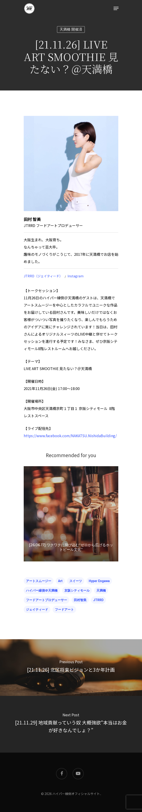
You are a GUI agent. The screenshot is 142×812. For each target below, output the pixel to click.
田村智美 (80, 600)
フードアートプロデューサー (46, 600)
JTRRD (98, 600)
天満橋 (101, 590)
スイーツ (75, 581)
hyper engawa (99, 581)
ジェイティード (37, 609)
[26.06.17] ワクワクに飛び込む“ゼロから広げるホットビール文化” (71, 547)
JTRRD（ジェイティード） (43, 276)
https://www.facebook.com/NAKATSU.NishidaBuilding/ (70, 435)
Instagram (76, 276)
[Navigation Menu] (116, 8)
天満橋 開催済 (71, 29)
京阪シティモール (77, 590)
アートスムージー (38, 581)
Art (60, 581)
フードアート (64, 609)
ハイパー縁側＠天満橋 (42, 590)
